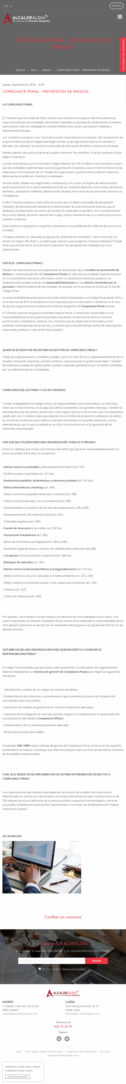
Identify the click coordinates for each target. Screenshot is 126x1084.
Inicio (33, 84)
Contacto (105, 1072)
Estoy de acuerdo (17, 1076)
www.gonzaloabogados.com (63, 1076)
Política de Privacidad (74, 988)
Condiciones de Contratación (81, 1072)
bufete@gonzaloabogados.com (82, 1034)
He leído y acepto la (63, 988)
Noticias (46, 84)
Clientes (116, 5)
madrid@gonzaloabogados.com (19, 1034)
